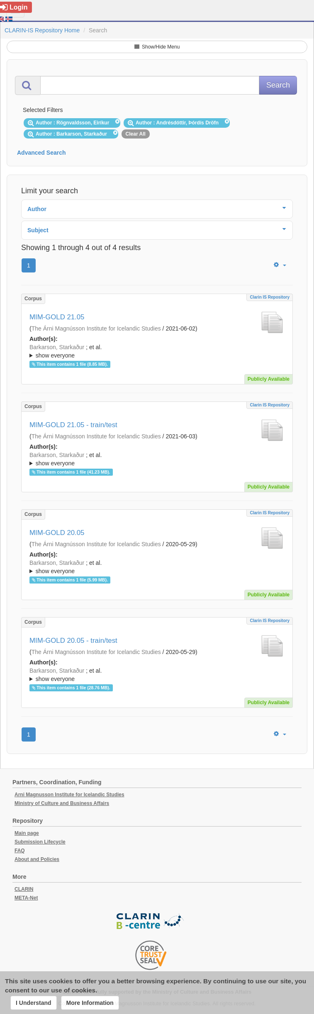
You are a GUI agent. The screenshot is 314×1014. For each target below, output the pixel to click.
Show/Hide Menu (157, 47)
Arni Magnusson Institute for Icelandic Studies (69, 795)
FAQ (20, 851)
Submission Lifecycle (40, 842)
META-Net (26, 898)
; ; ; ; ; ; (157, 567)
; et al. (157, 352)
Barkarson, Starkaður (56, 347)
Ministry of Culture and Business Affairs (62, 803)
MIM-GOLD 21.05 (56, 317)
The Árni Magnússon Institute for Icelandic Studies (96, 328)
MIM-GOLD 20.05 (56, 533)
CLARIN (24, 889)
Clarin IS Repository (270, 297)
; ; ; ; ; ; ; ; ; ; (157, 351)
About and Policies (37, 859)
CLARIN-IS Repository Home (42, 30)
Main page (27, 833)
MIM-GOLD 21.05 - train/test (73, 425)
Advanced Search (41, 152)
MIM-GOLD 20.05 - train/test (73, 640)
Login (14, 7)
